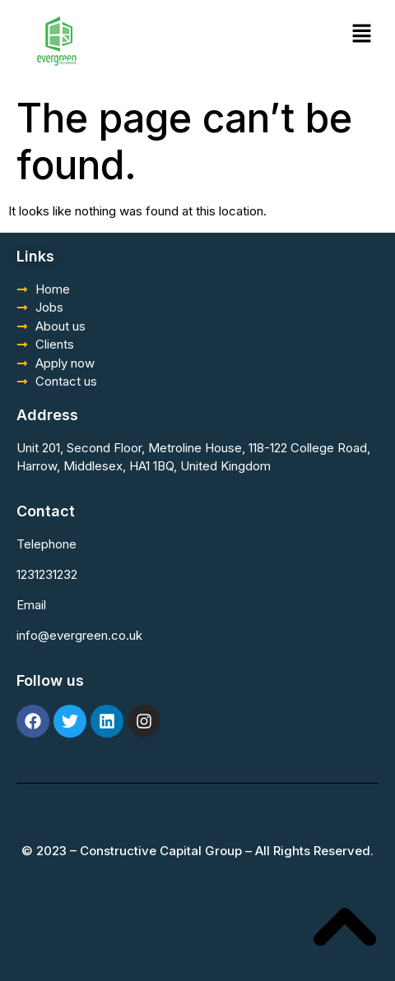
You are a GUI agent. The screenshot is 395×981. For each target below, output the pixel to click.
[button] (362, 34)
